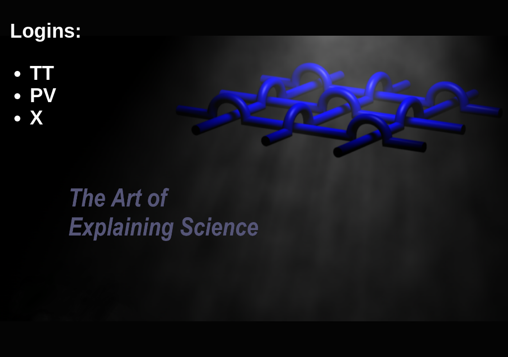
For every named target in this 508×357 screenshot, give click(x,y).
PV (43, 95)
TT (42, 73)
